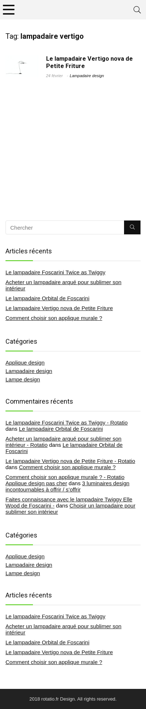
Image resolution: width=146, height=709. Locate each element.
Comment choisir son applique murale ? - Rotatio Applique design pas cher (64, 480)
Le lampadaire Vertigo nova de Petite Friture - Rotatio (70, 461)
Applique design (25, 362)
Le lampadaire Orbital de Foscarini (47, 298)
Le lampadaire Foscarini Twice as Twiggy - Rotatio (66, 422)
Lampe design (22, 379)
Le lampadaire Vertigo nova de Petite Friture (59, 308)
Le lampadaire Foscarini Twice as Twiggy (55, 272)
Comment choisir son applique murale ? (53, 318)
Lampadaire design (87, 75)
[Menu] (9, 9)
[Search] (137, 9)
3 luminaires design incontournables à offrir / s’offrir (67, 486)
